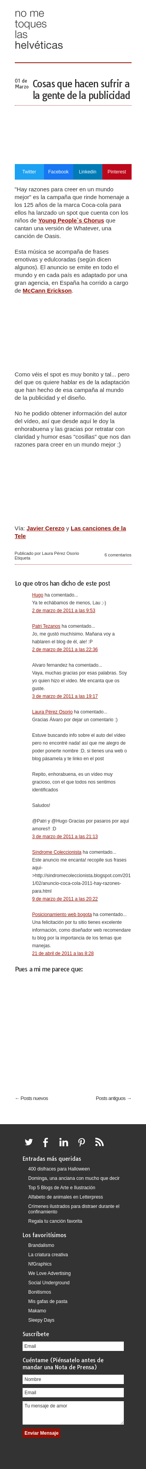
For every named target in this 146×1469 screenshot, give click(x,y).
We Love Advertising (49, 1273)
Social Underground (49, 1282)
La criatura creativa (48, 1254)
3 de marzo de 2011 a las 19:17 (65, 696)
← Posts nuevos (31, 1098)
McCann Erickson (47, 290)
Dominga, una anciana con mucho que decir (74, 1178)
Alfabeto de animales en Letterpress (65, 1197)
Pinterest (116, 172)
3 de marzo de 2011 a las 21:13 (65, 836)
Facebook (58, 172)
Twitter (29, 172)
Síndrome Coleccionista (57, 852)
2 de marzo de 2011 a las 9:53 (63, 610)
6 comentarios (117, 555)
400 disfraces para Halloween (59, 1169)
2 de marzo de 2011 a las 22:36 (65, 649)
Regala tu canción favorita (55, 1221)
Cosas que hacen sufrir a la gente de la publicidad (81, 89)
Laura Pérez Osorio (52, 712)
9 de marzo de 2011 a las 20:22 (65, 899)
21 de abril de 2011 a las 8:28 (63, 953)
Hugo (38, 595)
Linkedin (88, 172)
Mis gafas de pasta (48, 1301)
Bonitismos (39, 1292)
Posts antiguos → (114, 1098)
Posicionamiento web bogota (62, 914)
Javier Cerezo (45, 528)
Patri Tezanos (46, 626)
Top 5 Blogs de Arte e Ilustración (61, 1187)
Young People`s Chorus (71, 220)
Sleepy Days (41, 1320)
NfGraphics (40, 1264)
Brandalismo (41, 1245)
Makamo (37, 1311)
